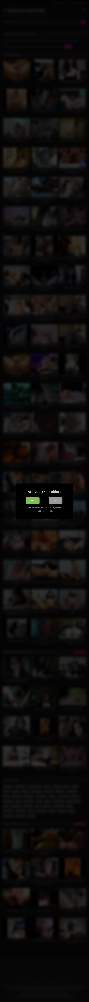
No (55, 500)
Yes (32, 500)
